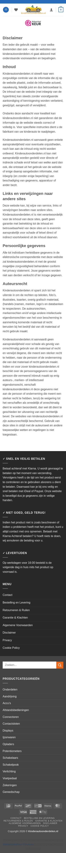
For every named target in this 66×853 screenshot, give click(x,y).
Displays (8, 730)
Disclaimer (9, 632)
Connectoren (11, 716)
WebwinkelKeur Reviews (18, 844)
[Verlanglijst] (16, 10)
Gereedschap (11, 791)
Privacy (7, 640)
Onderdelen (10, 689)
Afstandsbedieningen (16, 710)
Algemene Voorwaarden (18, 625)
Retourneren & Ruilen (16, 610)
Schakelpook (11, 764)
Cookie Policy (11, 647)
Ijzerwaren (9, 737)
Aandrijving (10, 696)
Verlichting (9, 771)
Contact (7, 594)
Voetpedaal (10, 778)
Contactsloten (11, 723)
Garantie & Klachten (15, 617)
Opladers (8, 744)
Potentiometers (12, 751)
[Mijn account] (51, 10)
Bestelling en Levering (16, 602)
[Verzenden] (59, 665)
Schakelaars (10, 757)
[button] (6, 10)
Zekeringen (10, 785)
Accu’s (7, 703)
